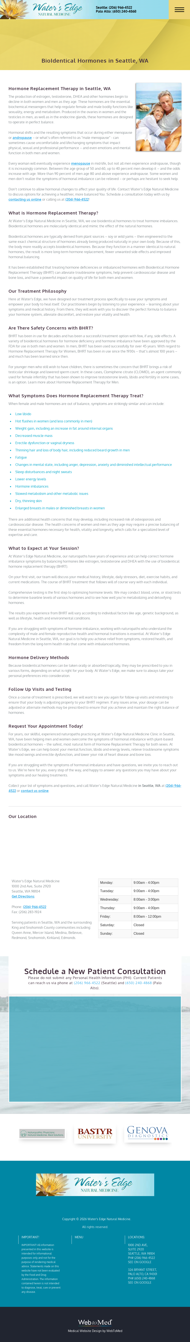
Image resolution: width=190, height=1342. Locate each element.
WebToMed (114, 1331)
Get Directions (23, 896)
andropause (22, 137)
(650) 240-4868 (138, 983)
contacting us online (25, 199)
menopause (80, 163)
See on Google (139, 1262)
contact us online (35, 791)
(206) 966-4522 (77, 199)
